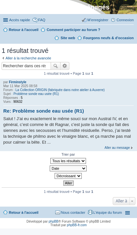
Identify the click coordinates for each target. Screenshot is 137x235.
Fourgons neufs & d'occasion (108, 38)
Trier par (68, 154)
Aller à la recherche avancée (28, 58)
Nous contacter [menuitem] (73, 212)
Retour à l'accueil (24, 212)
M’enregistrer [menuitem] (97, 20)
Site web (67, 38)
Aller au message (117, 147)
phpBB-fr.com (77, 225)
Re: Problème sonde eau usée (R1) (43, 111)
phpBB (54, 221)
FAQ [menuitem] (41, 20)
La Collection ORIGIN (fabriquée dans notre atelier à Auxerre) (60, 90)
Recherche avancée (64, 66)
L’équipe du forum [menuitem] (108, 212)
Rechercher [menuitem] (49, 38)
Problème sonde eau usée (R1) (36, 94)
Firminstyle (17, 82)
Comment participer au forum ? (73, 30)
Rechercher (55, 66)
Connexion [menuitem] (125, 20)
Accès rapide (19, 20)
